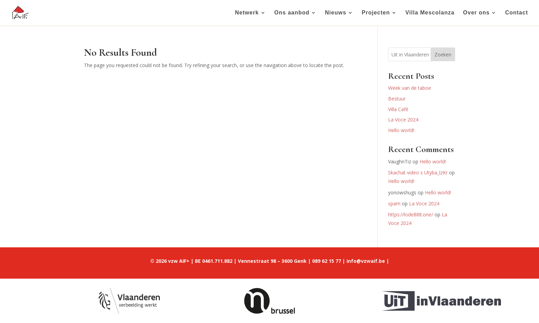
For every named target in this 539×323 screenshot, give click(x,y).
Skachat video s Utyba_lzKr (418, 172)
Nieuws (335, 12)
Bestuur (397, 98)
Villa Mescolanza (429, 12)
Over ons (476, 12)
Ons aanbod (291, 12)
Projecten (376, 12)
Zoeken (442, 54)
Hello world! (401, 130)
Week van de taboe (409, 88)
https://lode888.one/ (410, 214)
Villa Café (398, 109)
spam (394, 203)
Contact (516, 12)
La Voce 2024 (403, 119)
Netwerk (247, 12)
